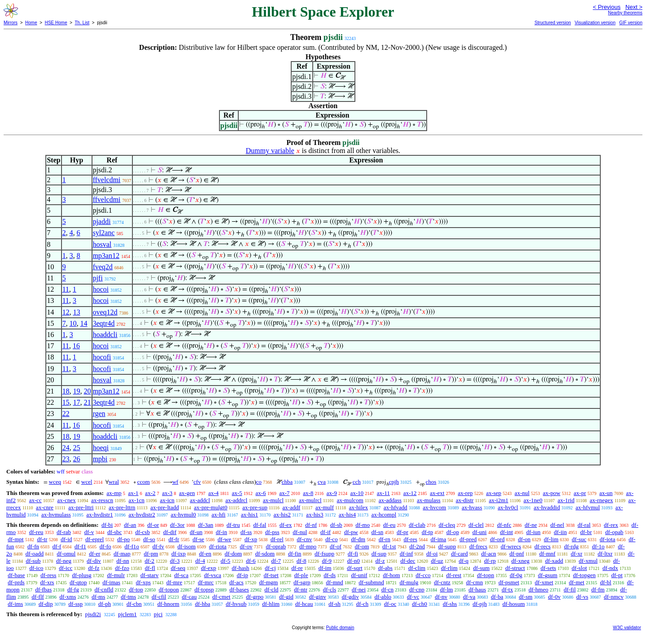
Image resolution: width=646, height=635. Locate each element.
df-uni (479, 532)
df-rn (384, 539)
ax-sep (493, 493)
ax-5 (237, 493)
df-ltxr (605, 553)
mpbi (100, 459)
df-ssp (75, 603)
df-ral (583, 524)
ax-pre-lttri (80, 507)
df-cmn (474, 582)
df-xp (250, 539)
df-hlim (270, 603)
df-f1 (80, 546)
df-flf (37, 596)
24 (66, 447)
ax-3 (167, 493)
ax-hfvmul (588, 507)
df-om (362, 546)
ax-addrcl (236, 500)
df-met (577, 582)
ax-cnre (44, 507)
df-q (464, 560)
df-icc (65, 568)
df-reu (36, 532)
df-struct (515, 568)
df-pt (616, 575)
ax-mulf (324, 507)
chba (287, 481)
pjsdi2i (92, 614)
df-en (205, 553)
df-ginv (317, 596)
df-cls (329, 589)
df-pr (402, 532)
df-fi (353, 553)
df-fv (158, 546)
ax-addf (292, 507)
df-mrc (206, 582)
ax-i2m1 (498, 500)
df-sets (548, 568)
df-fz (93, 568)
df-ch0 (419, 603)
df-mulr (116, 575)
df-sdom (265, 553)
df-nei (359, 589)
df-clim (416, 568)
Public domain (340, 627)
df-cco (422, 575)
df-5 (226, 560)
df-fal (259, 524)
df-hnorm (168, 603)
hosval (102, 244)
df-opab (614, 532)
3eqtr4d (104, 323)
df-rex (611, 524)
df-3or (177, 524)
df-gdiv (350, 596)
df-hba (202, 603)
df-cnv (304, 539)
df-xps (143, 582)
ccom (143, 481)
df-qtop (78, 582)
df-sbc (114, 532)
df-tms (128, 596)
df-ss (246, 532)
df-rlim (449, 568)
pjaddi (102, 221)
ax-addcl (200, 500)
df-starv (149, 575)
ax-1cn (136, 500)
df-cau (189, 596)
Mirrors (10, 22)
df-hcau (304, 603)
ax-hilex (358, 507)
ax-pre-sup (254, 507)
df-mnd (334, 582)
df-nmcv (614, 596)
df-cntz (442, 582)
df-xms (68, 596)
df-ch (362, 603)
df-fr (174, 539)
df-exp (208, 568)
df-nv (441, 596)
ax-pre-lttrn (122, 507)
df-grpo (254, 596)
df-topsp (204, 589)
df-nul (300, 532)
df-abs (385, 568)
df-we (224, 539)
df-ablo (383, 596)
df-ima (438, 539)
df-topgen (584, 575)
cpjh (394, 481)
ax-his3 (314, 514)
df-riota (218, 546)
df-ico (36, 568)
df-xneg (520, 560)
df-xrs (47, 582)
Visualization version (595, 22)
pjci (158, 614)
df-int (506, 532)
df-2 (149, 560)
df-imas (111, 582)
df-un (196, 532)
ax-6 (261, 493)
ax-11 (383, 493)
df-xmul (588, 560)
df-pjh (479, 603)
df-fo (105, 546)
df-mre (174, 582)
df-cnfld (104, 589)
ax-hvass (472, 507)
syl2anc (104, 232)
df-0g (516, 575)
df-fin (294, 553)
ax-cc (35, 500)
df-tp (427, 532)
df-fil (570, 589)
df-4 (200, 560)
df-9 (327, 560)
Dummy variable (270, 150)
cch (357, 481)
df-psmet (508, 582)
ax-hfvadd (395, 507)
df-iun (533, 532)
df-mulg (409, 582)
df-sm (525, 596)
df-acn (488, 553)
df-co (331, 539)
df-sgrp (301, 582)
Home (31, 22)
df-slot (579, 568)
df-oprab (276, 546)
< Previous (606, 7)
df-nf (311, 524)
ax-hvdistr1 (100, 514)
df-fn (33, 546)
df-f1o (132, 546)
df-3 (175, 560)
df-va (469, 596)
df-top (136, 589)
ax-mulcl (273, 500)
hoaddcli (105, 334)
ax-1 (133, 493)
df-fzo (122, 568)
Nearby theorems (625, 12)
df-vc (413, 596)
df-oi (431, 553)
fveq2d (103, 267)
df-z (380, 560)
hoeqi (101, 447)
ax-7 (284, 493)
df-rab (64, 532)
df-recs (542, 546)
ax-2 (150, 493)
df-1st (389, 546)
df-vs (582, 596)
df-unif (359, 575)
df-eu (389, 524)
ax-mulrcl (310, 500)
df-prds (16, 582)
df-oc (390, 603)
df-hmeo (538, 589)
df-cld (272, 589)
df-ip (242, 575)
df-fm (598, 589)
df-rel (277, 539)
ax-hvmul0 (183, 514)
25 (76, 447)
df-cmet (221, 596)
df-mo (362, 524)
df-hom (391, 575)
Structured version (552, 22)
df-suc (579, 539)
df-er (94, 553)
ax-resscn (102, 500)
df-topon (169, 589)
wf (175, 481)
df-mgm (268, 582)
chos (431, 481)
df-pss (272, 532)
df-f (56, 546)
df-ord (497, 539)
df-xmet (544, 582)
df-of (335, 546)
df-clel (476, 524)
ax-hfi (219, 514)
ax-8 (308, 493)
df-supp (447, 546)
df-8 (301, 560)
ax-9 (332, 493)
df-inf (406, 553)
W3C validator (627, 627)
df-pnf (517, 553)
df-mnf (547, 553)
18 (66, 391)
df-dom (233, 553)
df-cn (387, 589)
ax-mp (114, 493)
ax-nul (522, 493)
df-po (123, 539)
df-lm (446, 589)
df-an (130, 524)
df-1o (598, 546)
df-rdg (571, 546)
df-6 (251, 560)
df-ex (285, 524)
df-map (122, 553)
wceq (55, 481)
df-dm (358, 539)
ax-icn (167, 500)
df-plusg (81, 575)
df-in (221, 532)
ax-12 (410, 493)
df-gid (286, 596)
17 (76, 402)
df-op (452, 532)
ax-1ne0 (533, 500)
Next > (633, 7)
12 (66, 312)
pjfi (98, 278)
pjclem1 (127, 614)
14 (83, 323)
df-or (153, 524)
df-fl (150, 568)
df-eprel (94, 539)
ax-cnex (66, 500)
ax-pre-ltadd (164, 507)
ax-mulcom (350, 500)
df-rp (490, 560)
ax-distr (465, 500)
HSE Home (56, 22)
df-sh (334, 603)
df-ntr (300, 589)
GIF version (630, 22)
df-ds (329, 575)
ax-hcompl (384, 514)
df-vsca (212, 575)
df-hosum (513, 603)
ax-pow (551, 493)
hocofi (102, 357)
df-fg (73, 589)
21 (87, 402)
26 (76, 459)
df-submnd (371, 582)
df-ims (15, 603)
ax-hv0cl (508, 507)
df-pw (351, 532)
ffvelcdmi (107, 180)
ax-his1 (249, 514)
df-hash (240, 568)
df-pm (151, 553)
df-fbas (43, 589)
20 (87, 391)
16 (76, 346)
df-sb (336, 524)
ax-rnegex (601, 500)
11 (65, 289)
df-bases (239, 589)
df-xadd (554, 560)
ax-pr (580, 493)
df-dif (170, 532)
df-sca (181, 575)
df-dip (46, 603)
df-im (325, 568)
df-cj (270, 568)
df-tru (233, 524)
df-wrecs (511, 546)
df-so (149, 539)
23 (66, 459)
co (259, 481)
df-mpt (15, 539)
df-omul (66, 553)
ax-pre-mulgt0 (210, 507)
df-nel (557, 524)
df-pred (467, 539)
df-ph (104, 603)
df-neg (63, 560)
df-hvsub (236, 603)
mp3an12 (106, 255)
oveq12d (105, 312)
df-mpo (307, 546)
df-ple (301, 575)
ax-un (606, 493)
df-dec (407, 560)
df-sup (378, 553)
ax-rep (465, 493)
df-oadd (35, 553)
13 (76, 312)
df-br (586, 532)
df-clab (417, 524)
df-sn (377, 532)
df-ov (246, 546)
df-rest (453, 575)
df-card (459, 553)
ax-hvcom (434, 507)
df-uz (437, 560)
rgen (99, 413)
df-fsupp (324, 553)
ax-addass (390, 500)
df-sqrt (354, 568)
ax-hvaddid (547, 507)
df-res (410, 539)
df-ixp (178, 553)
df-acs (236, 582)
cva (322, 481)
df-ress (48, 575)
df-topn (485, 575)
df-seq (178, 568)
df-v (89, 532)
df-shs (450, 603)
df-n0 (353, 560)
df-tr (42, 539)
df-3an (205, 524)
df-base (16, 575)
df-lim (551, 539)
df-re (297, 568)
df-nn (123, 560)
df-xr (576, 553)
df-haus (477, 589)
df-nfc (504, 524)
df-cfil (159, 596)
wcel (86, 481)
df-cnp (416, 589)
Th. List (82, 22)
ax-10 (357, 493)
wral (114, 481)
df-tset (271, 575)
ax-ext (437, 493)
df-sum (481, 568)
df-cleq (447, 524)
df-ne (530, 524)
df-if (325, 532)
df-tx (507, 589)
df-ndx (610, 568)
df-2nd (417, 546)
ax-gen (187, 493)
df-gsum (547, 575)
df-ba (497, 596)
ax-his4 (347, 514)
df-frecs (478, 546)
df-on (524, 539)
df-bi (107, 524)
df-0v (554, 596)
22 (66, 413)
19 (76, 391)
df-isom (187, 546)
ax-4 (213, 493)
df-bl (605, 582)
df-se (198, 539)
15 (66, 402)
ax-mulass (429, 500)
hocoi (101, 289)
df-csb (142, 532)
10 (73, 323)
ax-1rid (566, 500)
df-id (66, 539)
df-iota (607, 539)
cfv (197, 481)
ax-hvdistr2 (142, 514)
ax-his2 (282, 514)
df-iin (560, 532)
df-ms (98, 596)
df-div (94, 560)
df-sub (33, 560)
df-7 (276, 560)
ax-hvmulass (56, 514)
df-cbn (134, 603)
